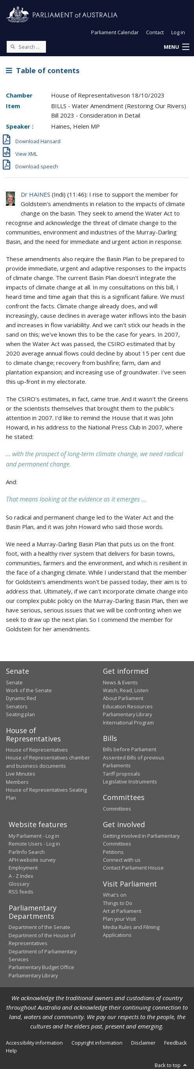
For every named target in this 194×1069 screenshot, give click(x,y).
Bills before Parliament (129, 749)
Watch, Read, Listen (125, 690)
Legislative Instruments (130, 781)
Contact (155, 32)
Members (17, 781)
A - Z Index (21, 875)
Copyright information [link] (97, 1042)
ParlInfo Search (27, 851)
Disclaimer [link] (143, 1042)
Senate (14, 682)
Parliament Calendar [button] (115, 32)
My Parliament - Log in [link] (34, 835)
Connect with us (122, 859)
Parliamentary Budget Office (41, 967)
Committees (117, 808)
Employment (23, 867)
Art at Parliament (122, 910)
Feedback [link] (175, 1042)
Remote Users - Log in (34, 843)
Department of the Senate (39, 927)
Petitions (113, 851)
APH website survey (32, 859)
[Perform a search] (12, 46)
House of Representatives (37, 749)
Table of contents (42, 70)
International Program (128, 722)
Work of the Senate (29, 690)
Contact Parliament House (133, 867)
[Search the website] (26, 47)
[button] (176, 47)
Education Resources (128, 706)
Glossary (19, 883)
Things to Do (117, 903)
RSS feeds (21, 891)
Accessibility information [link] (34, 1042)
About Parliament (123, 698)
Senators (16, 706)
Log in (178, 32)
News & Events (120, 682)
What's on (114, 894)
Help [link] (11, 1050)
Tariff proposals (121, 773)
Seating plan (20, 714)
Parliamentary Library (127, 714)
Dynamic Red (21, 698)
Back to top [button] (171, 1065)
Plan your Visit (119, 918)
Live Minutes (20, 773)
